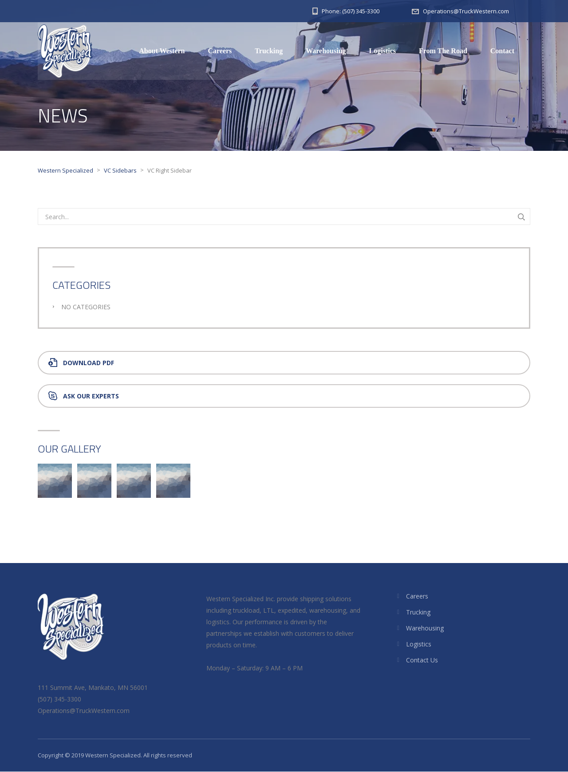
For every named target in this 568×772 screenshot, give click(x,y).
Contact (502, 51)
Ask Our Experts (83, 396)
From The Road (443, 51)
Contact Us (422, 660)
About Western (162, 51)
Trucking (269, 51)
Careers (220, 51)
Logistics (382, 51)
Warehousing (326, 51)
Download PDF (81, 363)
